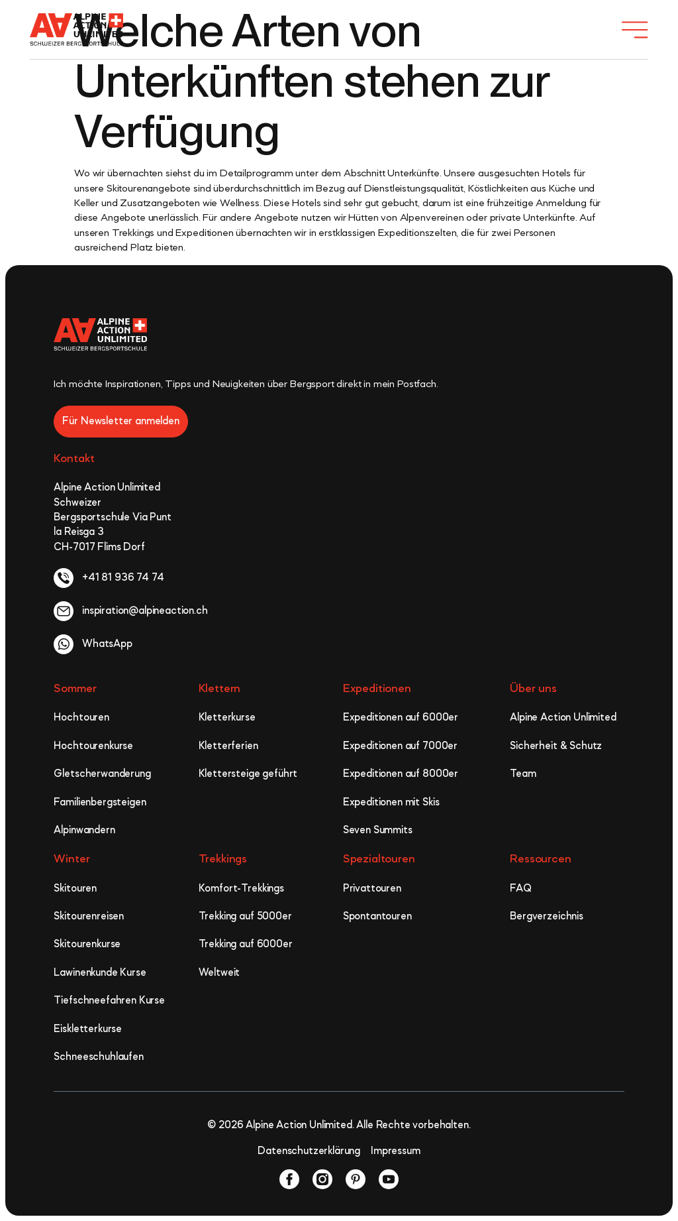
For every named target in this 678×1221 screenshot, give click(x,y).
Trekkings (223, 859)
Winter (71, 859)
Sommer (75, 689)
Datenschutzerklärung (309, 1151)
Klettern (220, 689)
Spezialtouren (379, 859)
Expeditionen (377, 689)
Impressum (395, 1151)
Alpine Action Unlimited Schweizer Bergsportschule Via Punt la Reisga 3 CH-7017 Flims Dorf (112, 518)
